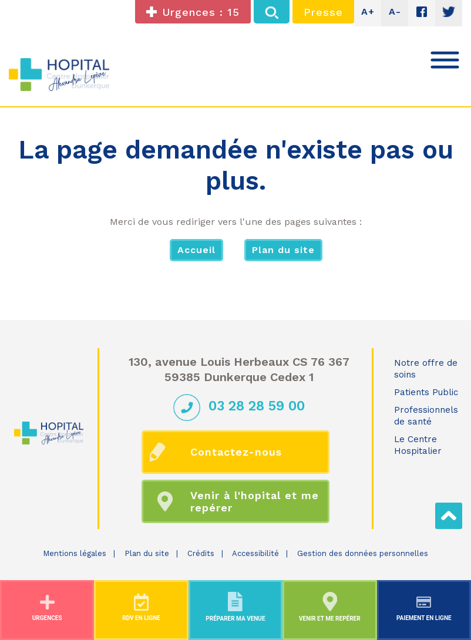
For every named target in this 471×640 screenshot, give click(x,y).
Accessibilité (255, 553)
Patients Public (426, 392)
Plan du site (283, 249)
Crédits (200, 553)
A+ (368, 11)
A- (395, 11)
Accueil (196, 249)
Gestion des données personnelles (362, 553)
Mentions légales (74, 553)
